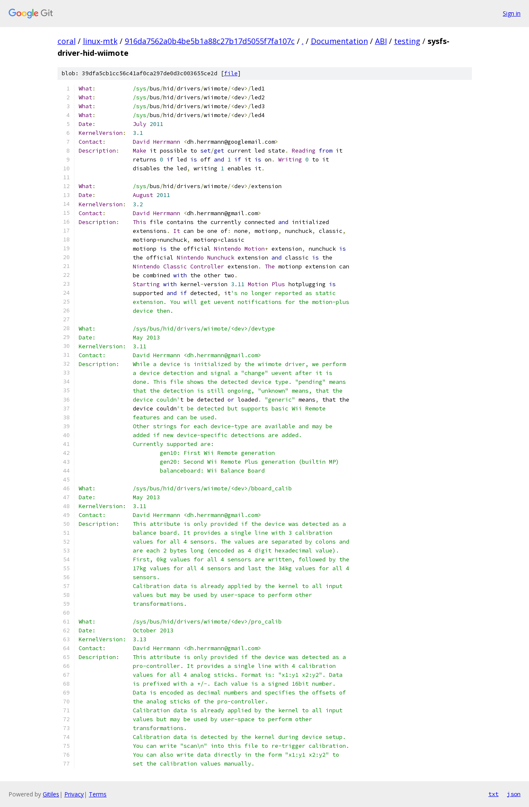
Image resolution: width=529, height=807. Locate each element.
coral (67, 41)
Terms (98, 794)
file (231, 73)
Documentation (339, 41)
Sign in (512, 13)
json (514, 794)
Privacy (74, 794)
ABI (381, 41)
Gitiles (51, 794)
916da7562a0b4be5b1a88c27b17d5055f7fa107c (210, 41)
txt (493, 794)
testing (407, 41)
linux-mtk (100, 41)
